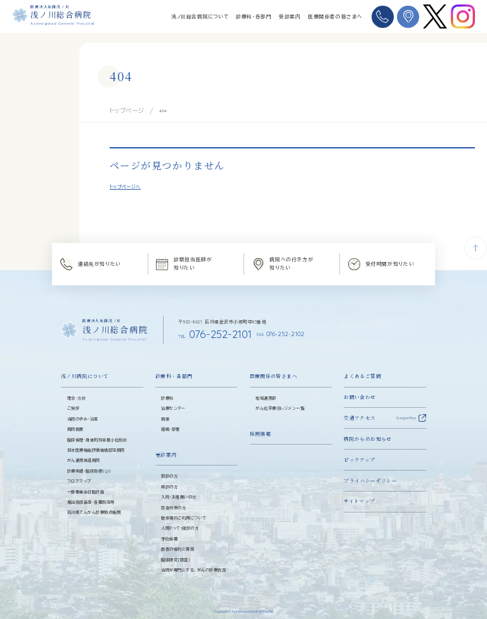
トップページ (121, 109)
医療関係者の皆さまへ (335, 16)
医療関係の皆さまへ (273, 367)
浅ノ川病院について (84, 367)
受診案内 (290, 16)
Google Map (406, 409)
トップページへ (125, 183)
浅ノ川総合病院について (200, 16)
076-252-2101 (199, 328)
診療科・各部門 (253, 16)
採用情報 (260, 424)
